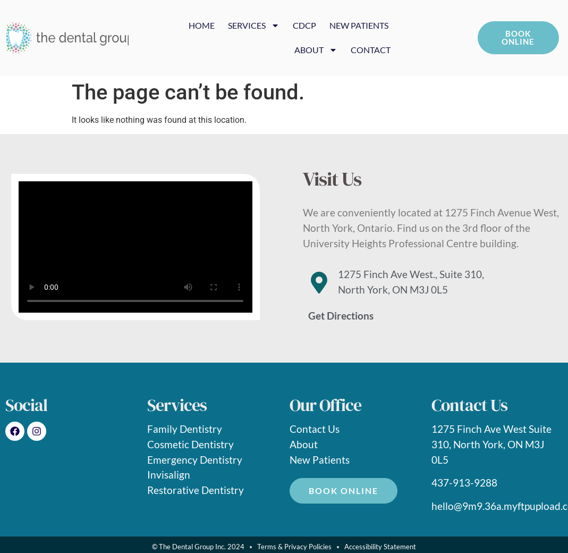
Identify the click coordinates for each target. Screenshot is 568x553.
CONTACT (371, 50)
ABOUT (315, 50)
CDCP (304, 25)
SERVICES (253, 25)
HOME (202, 25)
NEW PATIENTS (358, 25)
